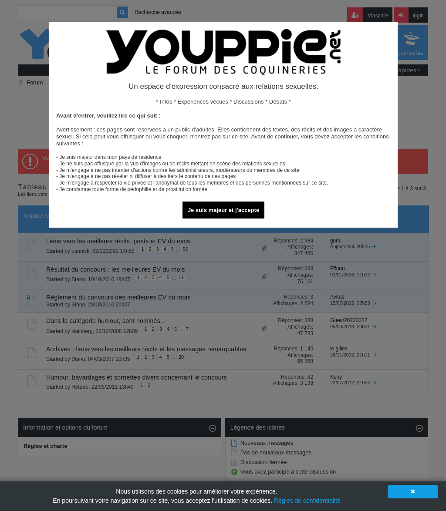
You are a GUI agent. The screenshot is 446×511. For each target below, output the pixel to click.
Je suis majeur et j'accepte (223, 210)
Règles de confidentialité (307, 500)
